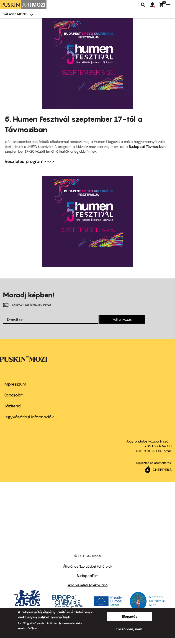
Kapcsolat (13, 395)
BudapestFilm (87, 576)
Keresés (143, 5)
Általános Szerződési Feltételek (87, 566)
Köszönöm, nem (129, 629)
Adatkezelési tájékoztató (88, 585)
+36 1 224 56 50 (158, 446)
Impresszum (14, 384)
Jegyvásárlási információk (28, 416)
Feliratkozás (122, 319)
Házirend (12, 406)
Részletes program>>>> (29, 161)
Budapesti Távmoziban (147, 146)
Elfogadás (129, 616)
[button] (154, 5)
